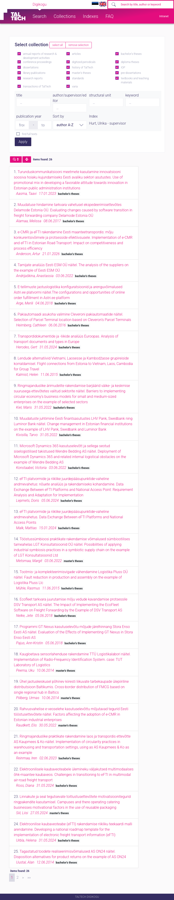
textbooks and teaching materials (135, 80)
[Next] (23, 877)
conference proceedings (37, 62)
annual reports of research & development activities (40, 56)
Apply (23, 142)
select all (57, 45)
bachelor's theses (131, 53)
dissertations (31, 67)
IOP (123, 67)
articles (76, 53)
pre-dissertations (131, 73)
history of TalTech (82, 67)
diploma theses (130, 62)
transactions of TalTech (37, 86)
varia (75, 86)
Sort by (58, 116)
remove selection (78, 45)
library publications (34, 73)
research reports (33, 78)
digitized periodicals (84, 62)
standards (78, 78)
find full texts (29, 134)
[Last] (29, 877)
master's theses (81, 73)
